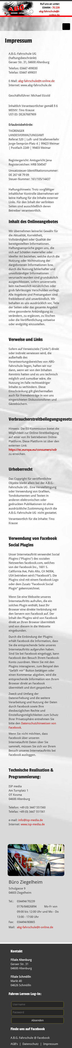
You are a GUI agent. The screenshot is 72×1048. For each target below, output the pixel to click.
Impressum (50, 1044)
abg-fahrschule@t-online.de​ (36, 81)
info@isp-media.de (30, 820)
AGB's (14, 1044)
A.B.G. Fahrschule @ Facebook (30, 1038)
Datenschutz (30, 1044)
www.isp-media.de (33, 824)
